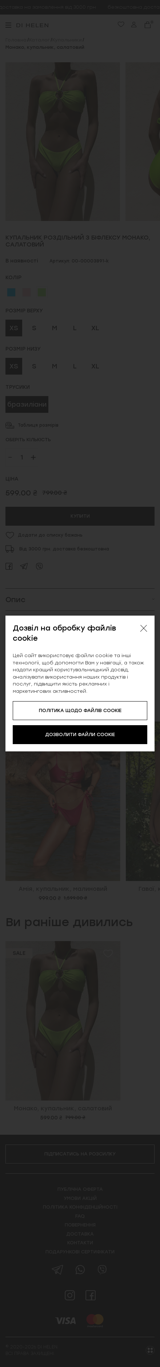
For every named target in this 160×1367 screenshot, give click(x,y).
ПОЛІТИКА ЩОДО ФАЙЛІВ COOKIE (80, 710)
